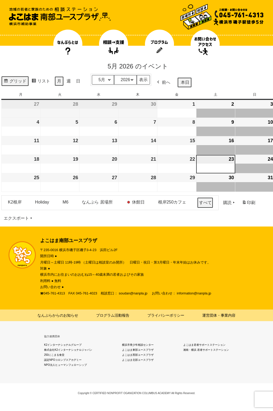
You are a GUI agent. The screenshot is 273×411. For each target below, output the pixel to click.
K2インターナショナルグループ (63, 344)
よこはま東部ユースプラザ (138, 349)
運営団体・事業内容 (219, 315)
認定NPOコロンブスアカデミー (63, 359)
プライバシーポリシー (165, 315)
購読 (229, 202)
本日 (185, 82)
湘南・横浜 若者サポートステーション (206, 349)
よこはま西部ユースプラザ (138, 354)
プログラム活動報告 (112, 315)
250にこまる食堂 (54, 354)
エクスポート (18, 218)
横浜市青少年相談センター (138, 344)
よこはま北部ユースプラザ (138, 359)
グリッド (14, 81)
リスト (40, 81)
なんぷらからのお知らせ (57, 315)
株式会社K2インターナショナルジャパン (68, 349)
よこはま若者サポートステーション (204, 344)
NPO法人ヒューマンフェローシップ (65, 364)
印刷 (248, 203)
